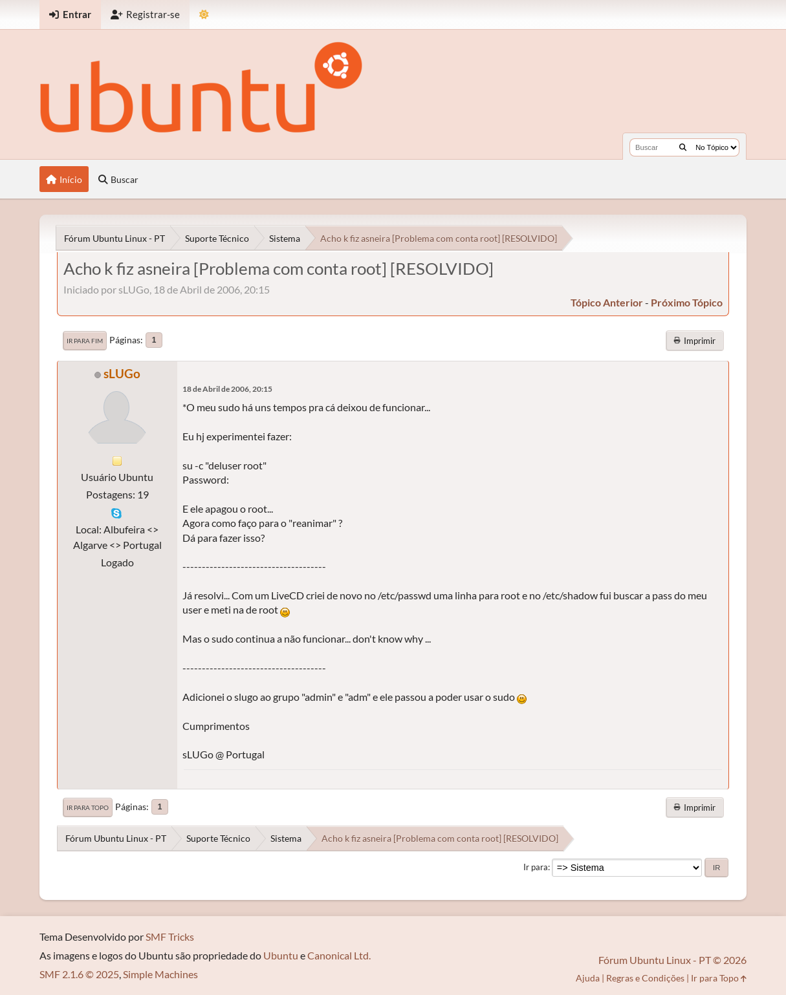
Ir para (535, 867)
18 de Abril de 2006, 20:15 (227, 389)
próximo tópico (687, 302)
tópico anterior (607, 302)
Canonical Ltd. (339, 955)
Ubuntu (280, 955)
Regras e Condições (645, 977)
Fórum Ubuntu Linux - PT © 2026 (672, 960)
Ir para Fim (85, 341)
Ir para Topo (88, 807)
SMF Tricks (170, 936)
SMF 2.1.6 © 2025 (79, 974)
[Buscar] (683, 147)
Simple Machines (160, 974)
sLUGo (122, 373)
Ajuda (588, 977)
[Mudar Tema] (204, 14)
